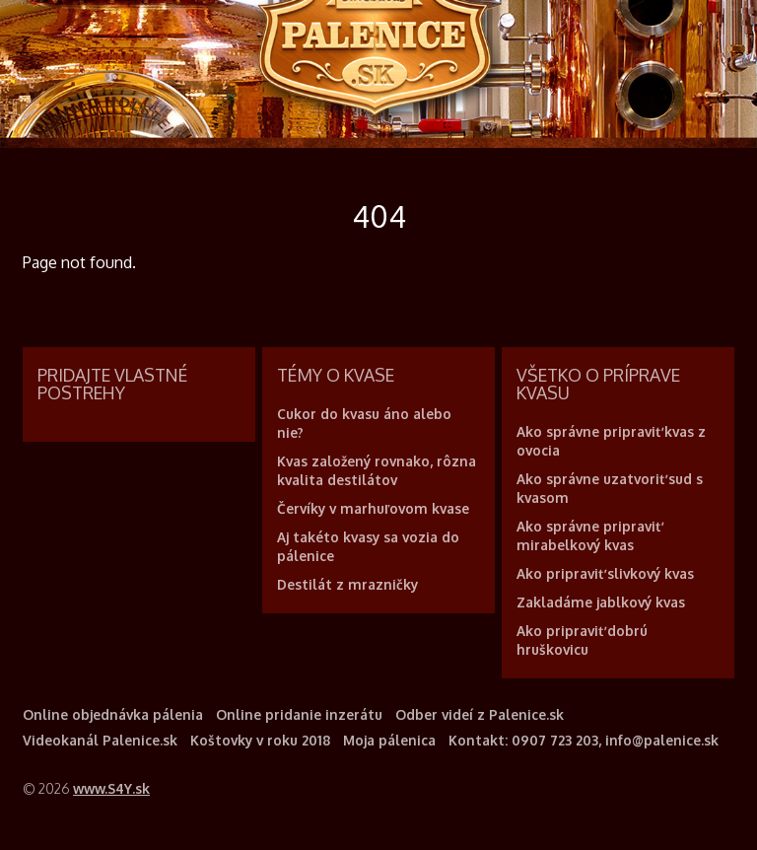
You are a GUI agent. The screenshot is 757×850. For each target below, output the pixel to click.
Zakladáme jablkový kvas (600, 602)
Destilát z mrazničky (347, 584)
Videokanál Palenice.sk (100, 740)
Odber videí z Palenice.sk (479, 714)
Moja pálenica (389, 740)
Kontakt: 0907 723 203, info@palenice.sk (583, 740)
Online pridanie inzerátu (299, 714)
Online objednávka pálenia (113, 714)
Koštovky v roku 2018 (260, 740)
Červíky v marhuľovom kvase (373, 508)
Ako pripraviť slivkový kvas (605, 573)
